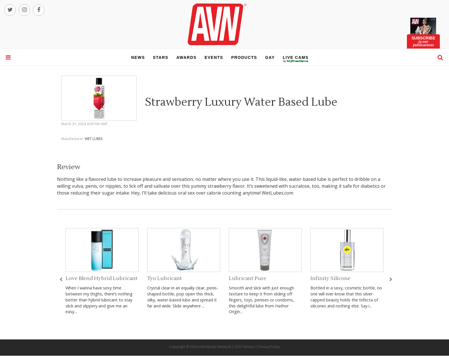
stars (160, 57)
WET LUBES (94, 138)
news (138, 57)
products (244, 57)
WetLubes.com (277, 193)
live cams (296, 61)
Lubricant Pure (247, 278)
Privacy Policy (269, 346)
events (213, 57)
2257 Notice (244, 346)
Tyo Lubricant (164, 278)
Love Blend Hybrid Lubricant (101, 278)
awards (186, 57)
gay (270, 57)
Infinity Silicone (330, 278)
